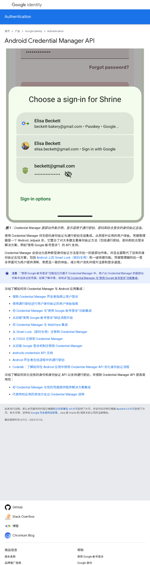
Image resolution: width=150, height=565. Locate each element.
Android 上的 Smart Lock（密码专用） (63, 257)
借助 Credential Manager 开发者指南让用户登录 (45, 297)
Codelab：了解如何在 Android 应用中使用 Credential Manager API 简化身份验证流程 (70, 367)
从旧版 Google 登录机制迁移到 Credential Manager (47, 346)
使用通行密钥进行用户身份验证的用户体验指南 (45, 304)
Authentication (18, 16)
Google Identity (33, 31)
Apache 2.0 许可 (125, 408)
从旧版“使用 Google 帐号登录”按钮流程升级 (42, 318)
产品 (17, 31)
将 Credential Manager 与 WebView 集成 (40, 325)
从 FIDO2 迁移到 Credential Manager (37, 339)
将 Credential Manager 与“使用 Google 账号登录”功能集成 (102, 278)
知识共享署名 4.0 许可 (65, 408)
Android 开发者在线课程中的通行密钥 (38, 360)
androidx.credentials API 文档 (32, 353)
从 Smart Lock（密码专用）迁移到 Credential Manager (49, 332)
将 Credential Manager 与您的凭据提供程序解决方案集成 (51, 387)
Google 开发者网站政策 (44, 412)
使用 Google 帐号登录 (90, 556)
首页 (7, 31)
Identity (27, 4)
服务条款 (10, 556)
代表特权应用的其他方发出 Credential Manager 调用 (48, 394)
